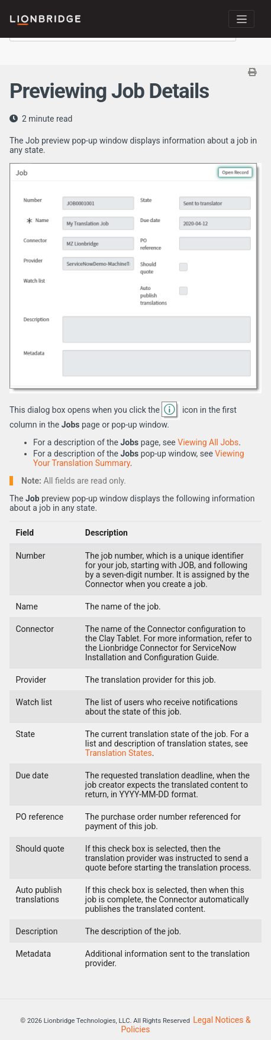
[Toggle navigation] (241, 19)
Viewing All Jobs (208, 442)
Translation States (118, 753)
